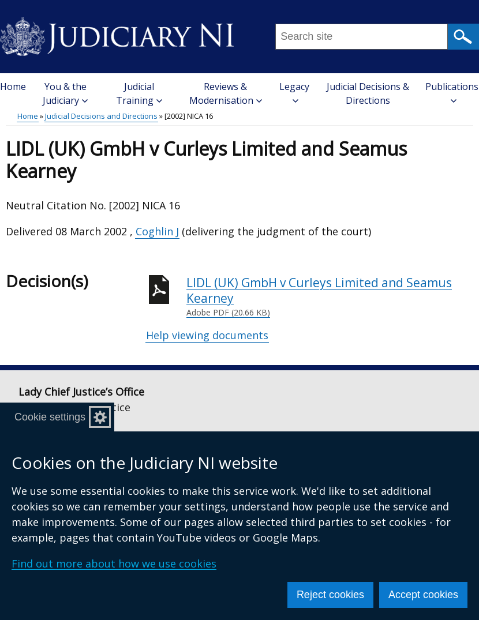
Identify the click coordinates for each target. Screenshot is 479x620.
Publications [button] (451, 92)
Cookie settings (49, 417)
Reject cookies (330, 594)
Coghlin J (157, 231)
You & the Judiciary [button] (65, 93)
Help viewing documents (207, 335)
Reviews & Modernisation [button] (225, 93)
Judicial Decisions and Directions (101, 116)
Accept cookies (423, 594)
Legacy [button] (294, 92)
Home (13, 86)
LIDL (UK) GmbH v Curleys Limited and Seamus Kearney (329, 296)
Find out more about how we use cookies (114, 563)
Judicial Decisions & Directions (368, 93)
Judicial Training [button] (139, 93)
